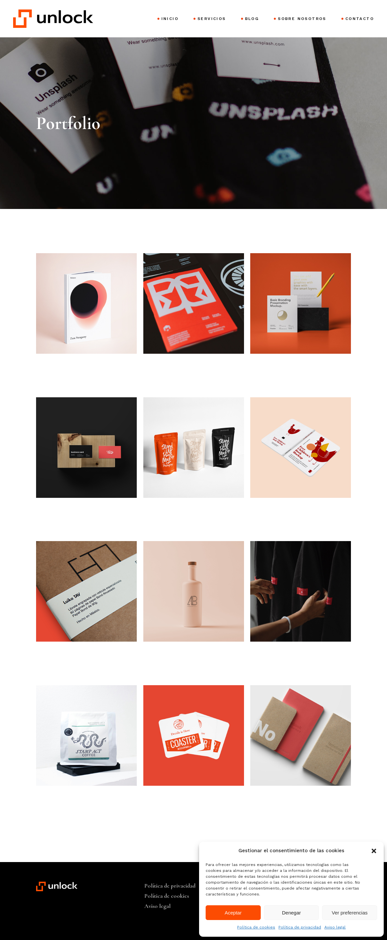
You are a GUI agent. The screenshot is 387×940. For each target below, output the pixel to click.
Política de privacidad (299, 927)
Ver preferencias (350, 912)
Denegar (291, 912)
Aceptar (233, 912)
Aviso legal (335, 927)
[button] (374, 851)
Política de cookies (256, 927)
